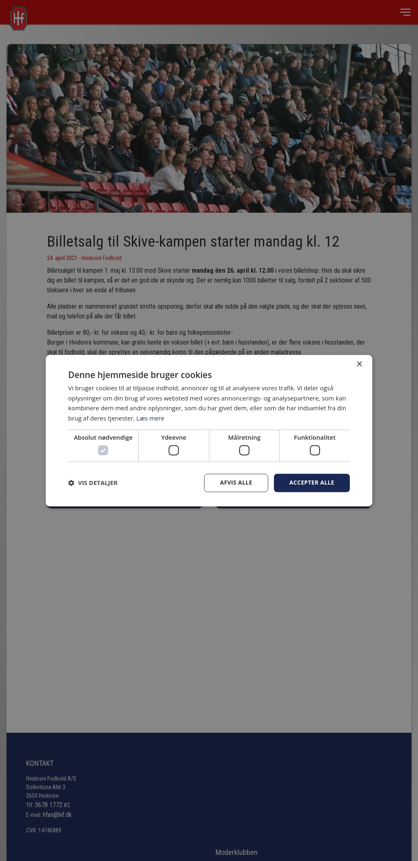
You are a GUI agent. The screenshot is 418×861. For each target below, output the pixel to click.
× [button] (359, 364)
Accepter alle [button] (311, 483)
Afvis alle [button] (235, 483)
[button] (93, 483)
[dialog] (209, 430)
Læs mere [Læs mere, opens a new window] (150, 418)
